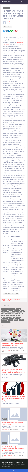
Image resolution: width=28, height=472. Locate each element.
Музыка (17, 315)
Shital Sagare (9, 21)
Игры (3, 313)
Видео (21, 319)
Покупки (4, 319)
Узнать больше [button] (16, 466)
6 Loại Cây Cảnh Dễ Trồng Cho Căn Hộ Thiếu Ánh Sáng (12, 423)
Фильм (11, 311)
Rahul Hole (5, 404)
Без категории (6, 322)
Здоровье (19, 313)
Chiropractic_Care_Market (11, 293)
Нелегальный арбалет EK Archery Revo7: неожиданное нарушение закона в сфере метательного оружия (13, 371)
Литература (10, 315)
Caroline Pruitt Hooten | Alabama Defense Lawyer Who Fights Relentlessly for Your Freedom (13, 448)
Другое (11, 317)
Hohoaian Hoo (6, 429)
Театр (15, 319)
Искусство (5, 309)
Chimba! (6, 2)
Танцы (18, 309)
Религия (17, 317)
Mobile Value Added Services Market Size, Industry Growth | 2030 (12, 344)
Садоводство (11, 313)
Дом (3, 315)
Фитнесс (17, 311)
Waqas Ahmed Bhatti (7, 455)
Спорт (10, 319)
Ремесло (12, 309)
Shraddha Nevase (6, 350)
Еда (23, 311)
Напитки (4, 311)
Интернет (6, 7)
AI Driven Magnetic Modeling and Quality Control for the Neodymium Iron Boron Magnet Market (13, 398)
